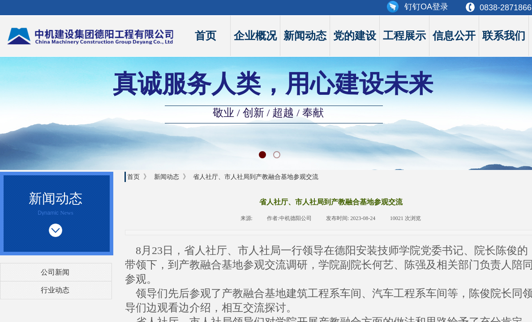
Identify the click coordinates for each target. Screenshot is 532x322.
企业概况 (255, 36)
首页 (205, 36)
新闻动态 (304, 36)
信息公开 (454, 36)
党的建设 (354, 36)
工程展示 (404, 36)
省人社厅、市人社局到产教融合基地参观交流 (255, 176)
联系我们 (503, 36)
